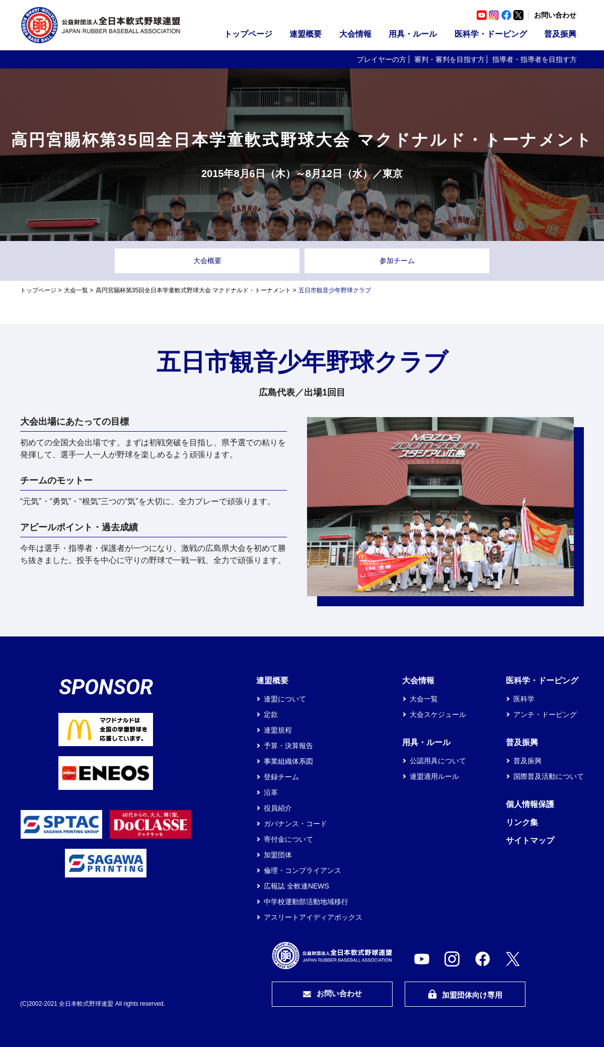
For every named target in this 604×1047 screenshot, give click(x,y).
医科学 (524, 699)
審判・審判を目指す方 (449, 59)
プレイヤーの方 (381, 59)
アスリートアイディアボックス (313, 917)
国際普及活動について (548, 776)
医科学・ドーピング (491, 34)
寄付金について (288, 839)
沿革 (271, 792)
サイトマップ (530, 840)
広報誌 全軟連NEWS (296, 886)
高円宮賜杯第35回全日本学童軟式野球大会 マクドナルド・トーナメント (193, 290)
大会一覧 (76, 290)
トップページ (248, 34)
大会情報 (355, 34)
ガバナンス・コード (295, 824)
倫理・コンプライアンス (302, 870)
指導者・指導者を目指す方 (534, 59)
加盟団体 (278, 855)
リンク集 (522, 822)
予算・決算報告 (288, 746)
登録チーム (281, 777)
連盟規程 (278, 730)
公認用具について (438, 761)
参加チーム (397, 261)
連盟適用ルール (434, 776)
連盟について (285, 699)
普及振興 (560, 34)
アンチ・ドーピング (545, 714)
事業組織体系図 (288, 761)
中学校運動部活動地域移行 (306, 902)
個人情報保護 (530, 804)
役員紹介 (278, 808)
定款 (271, 714)
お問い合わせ (555, 15)
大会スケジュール (438, 714)
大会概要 (207, 261)
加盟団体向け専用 (465, 994)
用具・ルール (413, 34)
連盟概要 (305, 34)
